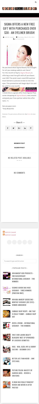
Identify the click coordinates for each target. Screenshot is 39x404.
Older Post (19, 147)
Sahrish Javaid (10, 232)
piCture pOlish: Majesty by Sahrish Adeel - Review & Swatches (22, 373)
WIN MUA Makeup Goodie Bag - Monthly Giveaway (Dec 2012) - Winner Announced (23, 302)
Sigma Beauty (25, 73)
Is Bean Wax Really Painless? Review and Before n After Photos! (23, 385)
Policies (29, 114)
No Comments (19, 39)
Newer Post (19, 143)
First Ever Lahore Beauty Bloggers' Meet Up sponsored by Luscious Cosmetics (23, 338)
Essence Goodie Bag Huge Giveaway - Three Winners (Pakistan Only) (22, 290)
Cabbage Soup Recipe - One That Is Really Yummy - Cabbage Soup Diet (24, 314)
